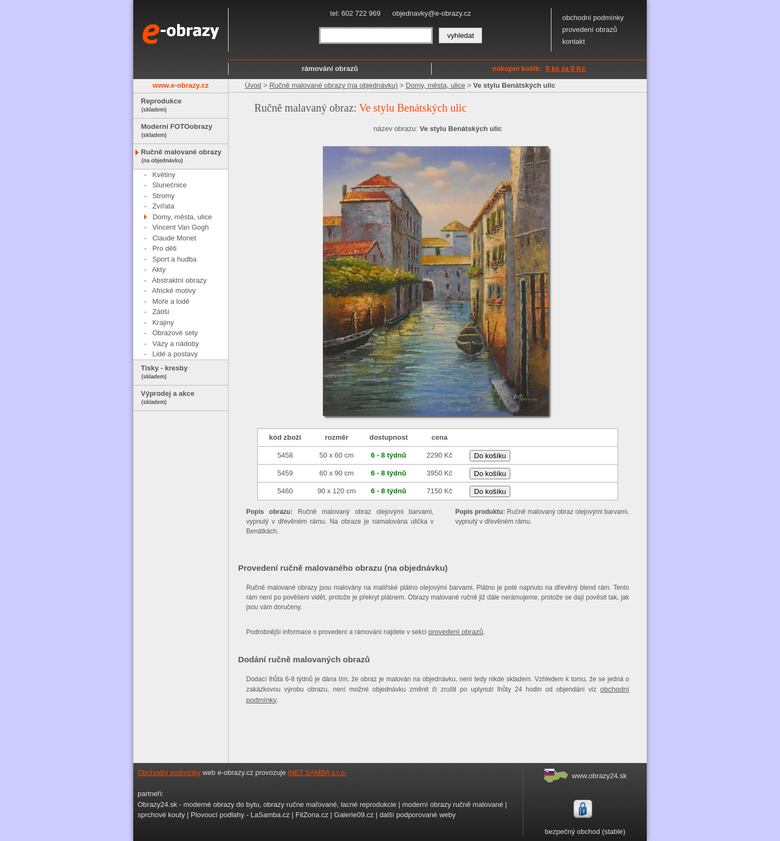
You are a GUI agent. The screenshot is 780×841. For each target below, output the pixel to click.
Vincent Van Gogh (180, 227)
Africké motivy (174, 290)
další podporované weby (417, 815)
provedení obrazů (589, 29)
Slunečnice (169, 185)
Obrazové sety (175, 333)
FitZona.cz (311, 815)
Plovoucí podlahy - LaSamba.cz (240, 815)
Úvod (253, 85)
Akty (158, 269)
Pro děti (164, 248)
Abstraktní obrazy (179, 280)
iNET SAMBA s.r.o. (317, 772)
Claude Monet (174, 238)
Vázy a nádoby (175, 344)
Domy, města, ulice (182, 217)
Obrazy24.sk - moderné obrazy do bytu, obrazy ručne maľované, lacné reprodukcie (267, 804)
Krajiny (163, 322)
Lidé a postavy (175, 354)
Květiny (164, 175)
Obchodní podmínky (169, 772)
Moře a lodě (171, 301)
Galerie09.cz (354, 815)
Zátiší (161, 312)
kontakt (573, 41)
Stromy (163, 196)
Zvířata (163, 206)
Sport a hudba (174, 259)
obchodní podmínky (592, 18)
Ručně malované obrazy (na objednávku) (333, 85)
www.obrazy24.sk (599, 776)
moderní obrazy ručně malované (452, 804)
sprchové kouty (161, 815)
